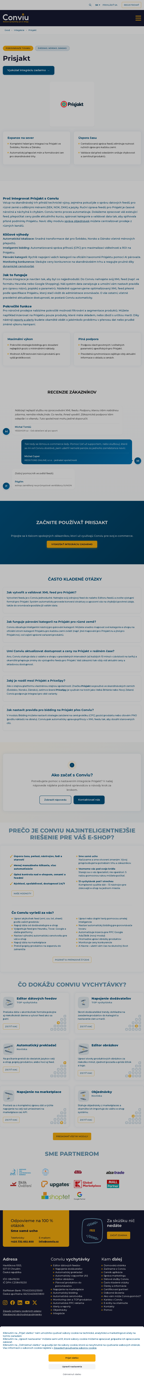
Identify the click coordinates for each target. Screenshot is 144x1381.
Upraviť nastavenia (72, 1366)
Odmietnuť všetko (72, 1374)
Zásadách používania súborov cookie (75, 1348)
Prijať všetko (72, 1358)
